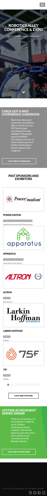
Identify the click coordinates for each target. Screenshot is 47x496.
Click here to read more (19, 452)
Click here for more (23, 396)
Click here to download (19, 161)
